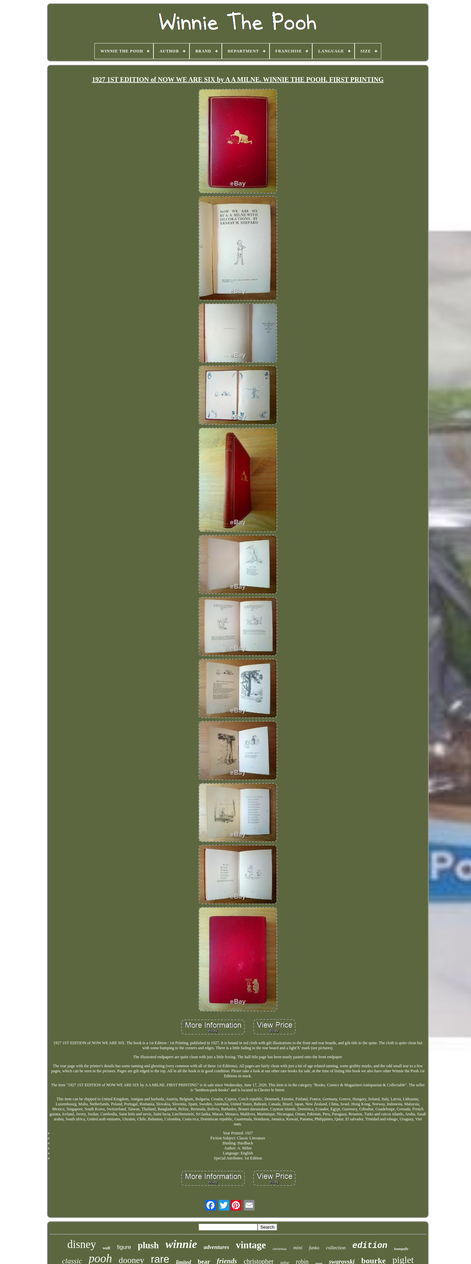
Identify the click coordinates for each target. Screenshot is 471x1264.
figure (124, 1247)
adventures (216, 1247)
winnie (181, 1244)
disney (81, 1244)
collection (336, 1247)
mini (297, 1247)
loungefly (401, 1249)
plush (148, 1245)
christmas (280, 1249)
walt (106, 1247)
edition (369, 1246)
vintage (251, 1245)
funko (314, 1247)
